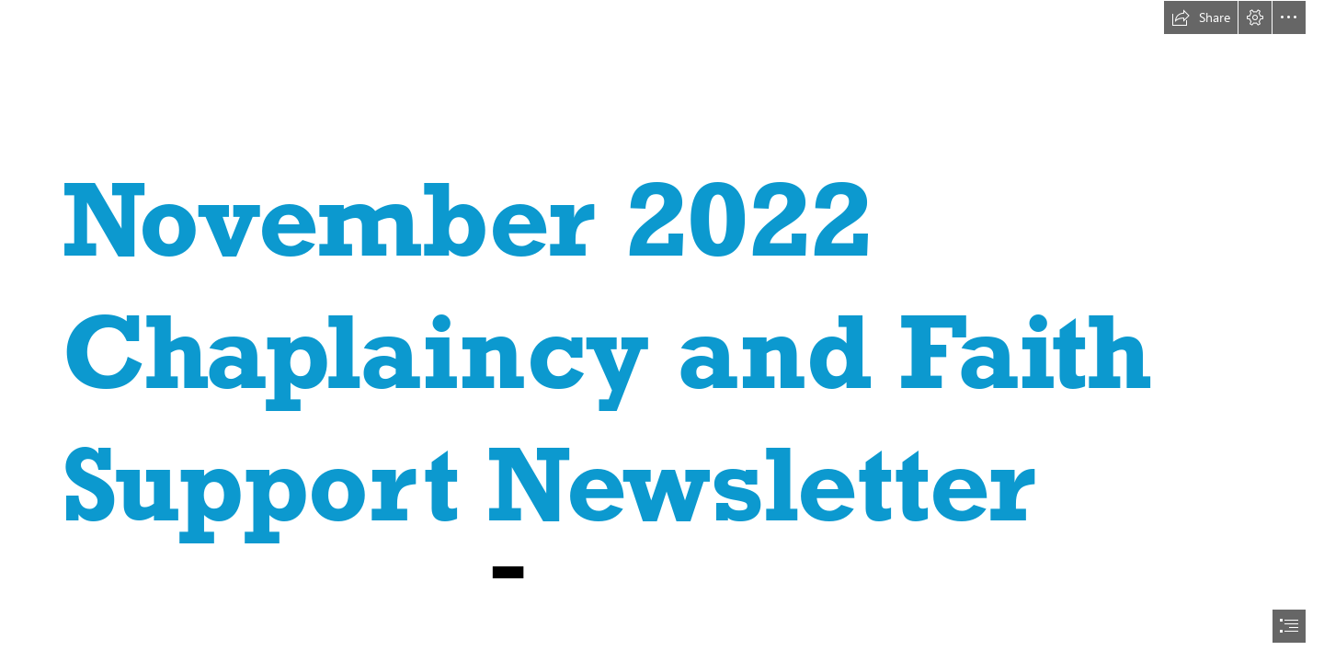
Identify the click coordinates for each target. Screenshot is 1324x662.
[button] (1201, 17)
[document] (662, 331)
